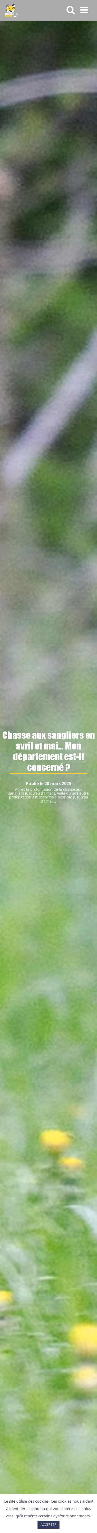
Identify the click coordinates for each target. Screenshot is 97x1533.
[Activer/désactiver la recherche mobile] (70, 9)
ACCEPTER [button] (48, 1524)
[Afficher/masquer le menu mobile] (84, 9)
